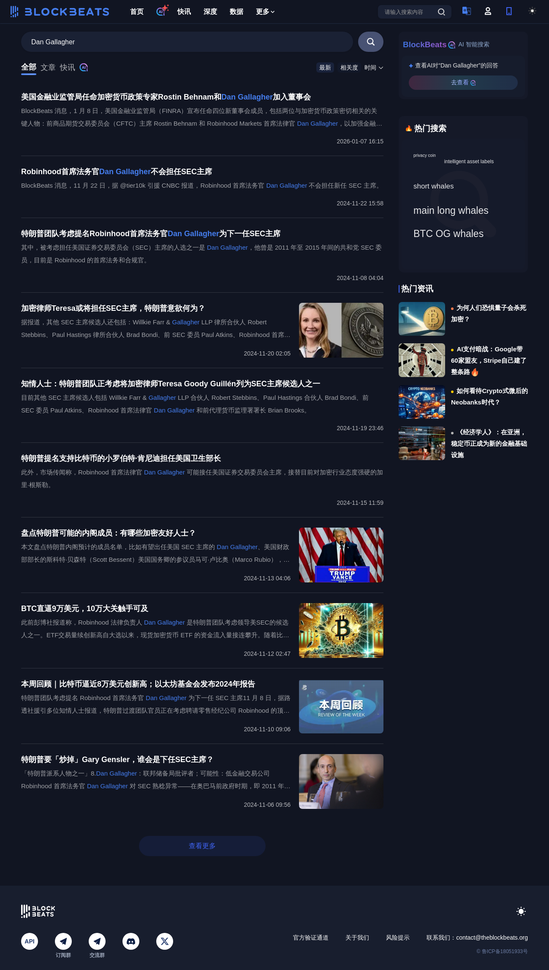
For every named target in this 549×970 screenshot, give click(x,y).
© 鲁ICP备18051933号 (502, 951)
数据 (236, 11)
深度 (210, 11)
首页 (137, 11)
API (29, 941)
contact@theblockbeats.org (492, 937)
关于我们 (357, 937)
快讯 (184, 11)
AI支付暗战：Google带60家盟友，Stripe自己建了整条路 (489, 360)
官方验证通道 (311, 937)
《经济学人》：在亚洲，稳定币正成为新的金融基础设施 (489, 443)
